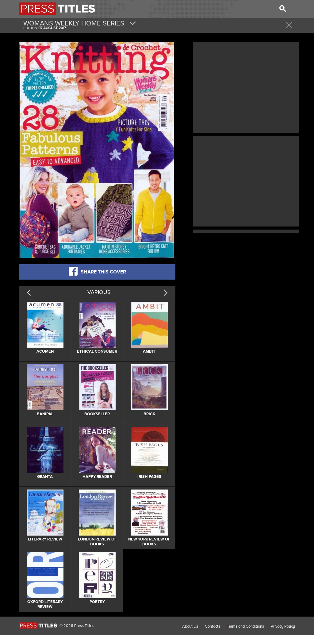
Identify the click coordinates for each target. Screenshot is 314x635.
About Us (190, 626)
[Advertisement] (245, 87)
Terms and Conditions (245, 626)
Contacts (212, 626)
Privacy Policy (283, 626)
